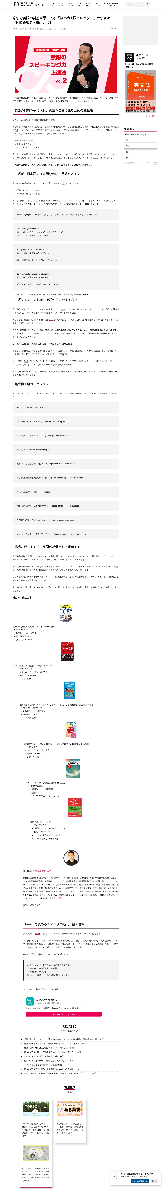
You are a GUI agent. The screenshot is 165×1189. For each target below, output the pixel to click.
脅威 (127, 158)
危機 (127, 146)
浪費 (31, 253)
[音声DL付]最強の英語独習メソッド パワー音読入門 (34, 627)
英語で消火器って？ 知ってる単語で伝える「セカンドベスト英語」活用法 (55, 1044)
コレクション (31, 393)
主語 (39, 577)
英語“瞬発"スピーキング (40, 822)
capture (34, 274)
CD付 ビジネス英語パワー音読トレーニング (35, 666)
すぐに (95, 158)
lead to (69, 506)
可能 (62, 354)
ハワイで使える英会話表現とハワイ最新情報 (43, 1065)
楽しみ (65, 183)
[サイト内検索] (136, 4)
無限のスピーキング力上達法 (57, 29)
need (72, 520)
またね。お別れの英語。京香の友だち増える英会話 (46, 1056)
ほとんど (64, 309)
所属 (60, 898)
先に (51, 320)
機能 (40, 954)
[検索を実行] (147, 4)
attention (44, 274)
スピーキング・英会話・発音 (29, 29)
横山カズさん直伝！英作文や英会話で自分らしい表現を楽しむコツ (52, 1069)
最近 (31, 277)
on (35, 229)
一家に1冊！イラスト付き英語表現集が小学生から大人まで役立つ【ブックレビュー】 (60, 1073)
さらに (30, 947)
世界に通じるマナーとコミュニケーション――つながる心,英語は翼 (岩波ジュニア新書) (57, 705)
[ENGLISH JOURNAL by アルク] (23, 4)
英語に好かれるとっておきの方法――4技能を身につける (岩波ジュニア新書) (56, 744)
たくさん (67, 567)
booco (37, 934)
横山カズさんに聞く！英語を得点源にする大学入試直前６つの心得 (52, 1052)
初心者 (15, 130)
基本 (64, 372)
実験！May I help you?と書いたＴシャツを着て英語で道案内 (49, 1048)
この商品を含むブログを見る (46, 839)
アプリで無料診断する (139, 1181)
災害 (127, 152)
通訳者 (19, 98)
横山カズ (43, 29)
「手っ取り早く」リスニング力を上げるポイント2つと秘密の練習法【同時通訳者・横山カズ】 (64, 1039)
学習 (26, 361)
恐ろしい (50, 560)
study (83, 534)
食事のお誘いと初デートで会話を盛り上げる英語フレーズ (48, 1061)
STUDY (15, 29)
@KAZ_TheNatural (43, 871)
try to (79, 534)
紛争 (127, 140)
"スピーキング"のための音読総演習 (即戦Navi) (46, 783)
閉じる (154, 1181)
